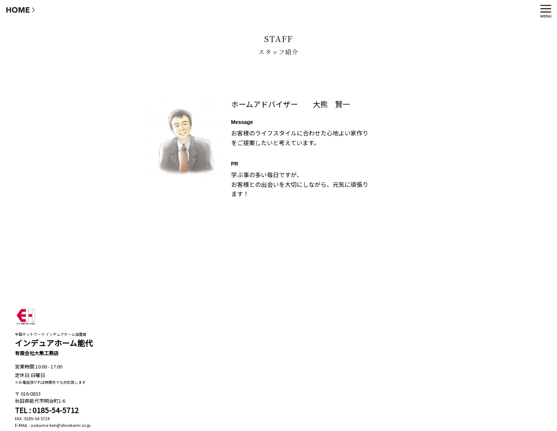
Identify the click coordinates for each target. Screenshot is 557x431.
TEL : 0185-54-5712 (47, 410)
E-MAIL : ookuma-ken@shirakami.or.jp (53, 425)
